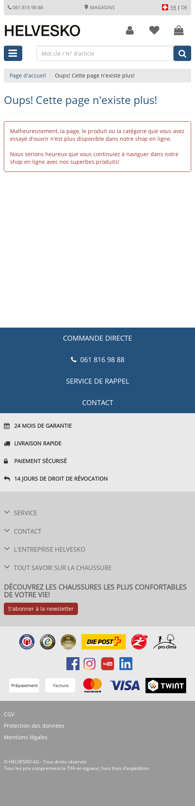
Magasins (99, 7)
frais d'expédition (130, 768)
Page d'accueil (28, 75)
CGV (9, 714)
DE (184, 7)
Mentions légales (26, 737)
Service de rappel (97, 381)
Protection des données (34, 725)
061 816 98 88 (25, 7)
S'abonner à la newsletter (41, 608)
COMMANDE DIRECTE (97, 338)
